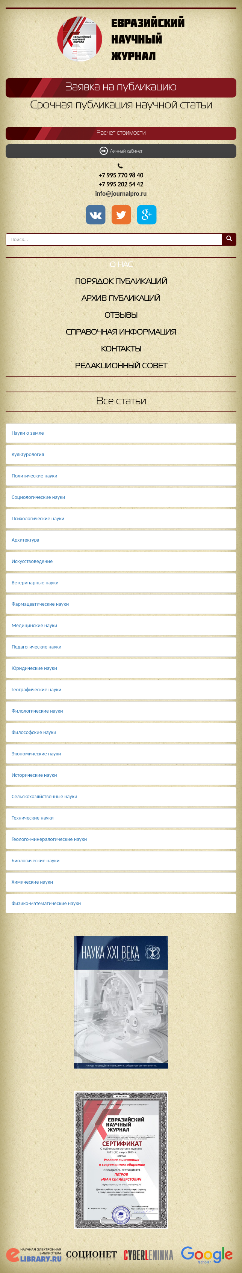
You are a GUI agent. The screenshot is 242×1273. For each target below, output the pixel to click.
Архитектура (25, 540)
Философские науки (34, 732)
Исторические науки (34, 775)
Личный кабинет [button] (121, 151)
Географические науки (36, 689)
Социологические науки (38, 497)
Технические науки (33, 818)
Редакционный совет (121, 366)
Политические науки (34, 476)
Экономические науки (36, 754)
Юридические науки (34, 668)
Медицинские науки (34, 625)
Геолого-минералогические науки (49, 839)
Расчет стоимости (121, 133)
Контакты (121, 349)
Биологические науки (35, 860)
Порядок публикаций (121, 282)
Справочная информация (121, 332)
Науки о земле (28, 433)
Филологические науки (37, 711)
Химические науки (32, 882)
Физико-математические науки (46, 903)
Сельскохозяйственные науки (44, 796)
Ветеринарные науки (35, 582)
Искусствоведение (32, 561)
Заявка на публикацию (121, 87)
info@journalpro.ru (121, 194)
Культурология (28, 454)
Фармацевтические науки (40, 604)
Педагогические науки (37, 647)
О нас (121, 265)
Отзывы (121, 315)
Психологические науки (38, 518)
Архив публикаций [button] (121, 299)
